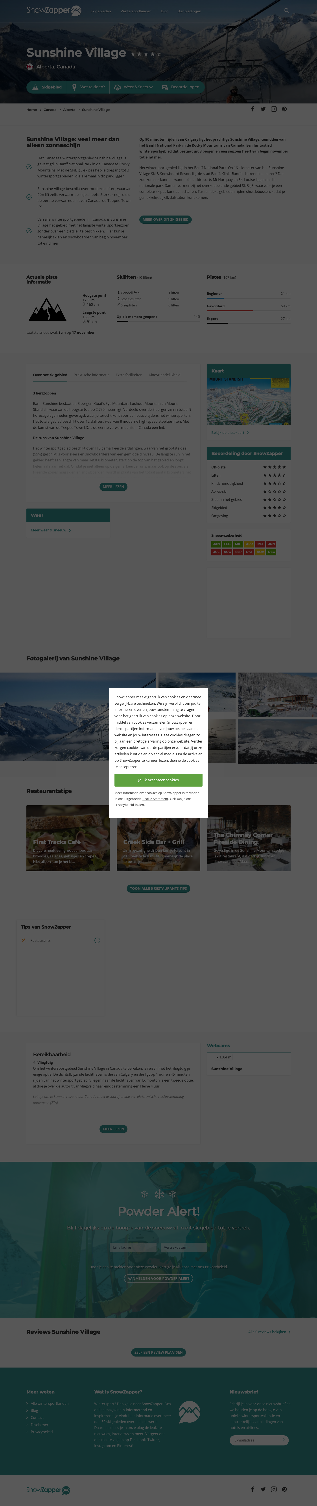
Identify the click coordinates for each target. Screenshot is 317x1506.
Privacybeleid (124, 805)
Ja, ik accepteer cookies (158, 780)
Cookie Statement (155, 799)
